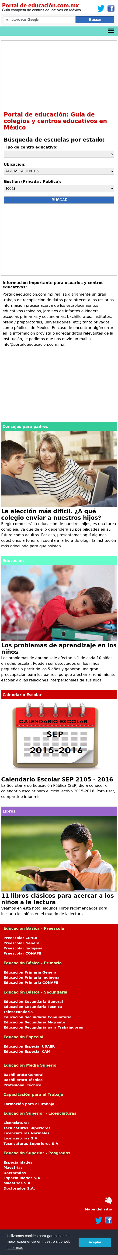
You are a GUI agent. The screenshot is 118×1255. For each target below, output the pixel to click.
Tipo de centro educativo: (31, 147)
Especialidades (17, 1162)
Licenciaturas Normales (26, 1133)
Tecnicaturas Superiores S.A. (31, 1144)
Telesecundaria (18, 1012)
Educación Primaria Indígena (31, 977)
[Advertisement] (59, 75)
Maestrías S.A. (17, 1183)
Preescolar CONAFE (22, 953)
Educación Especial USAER (29, 1046)
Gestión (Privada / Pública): (32, 181)
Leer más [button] (15, 1248)
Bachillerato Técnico (23, 1080)
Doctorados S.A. (19, 1188)
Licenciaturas (16, 1123)
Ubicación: (15, 164)
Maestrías (13, 1167)
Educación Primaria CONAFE (30, 983)
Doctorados (14, 1173)
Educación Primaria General (30, 972)
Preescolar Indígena (22, 948)
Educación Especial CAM (26, 1051)
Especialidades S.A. (22, 1178)
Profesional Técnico (22, 1085)
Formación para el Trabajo (28, 1104)
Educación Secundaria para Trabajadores (43, 1027)
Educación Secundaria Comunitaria (37, 1017)
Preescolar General (22, 943)
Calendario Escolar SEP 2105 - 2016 (57, 779)
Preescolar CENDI (20, 938)
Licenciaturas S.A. (21, 1138)
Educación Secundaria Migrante (34, 1022)
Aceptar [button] (95, 1242)
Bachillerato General (23, 1075)
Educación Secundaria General (33, 1002)
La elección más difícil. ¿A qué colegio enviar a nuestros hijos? (51, 514)
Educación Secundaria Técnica (32, 1007)
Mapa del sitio (98, 1209)
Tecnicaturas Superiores (27, 1128)
